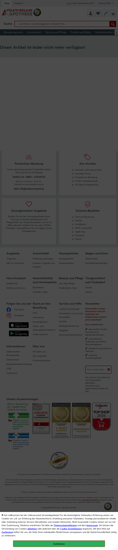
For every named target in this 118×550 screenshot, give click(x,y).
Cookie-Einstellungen (71, 529)
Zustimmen (7, 532)
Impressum (92, 525)
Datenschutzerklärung (65, 525)
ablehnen (32, 529)
